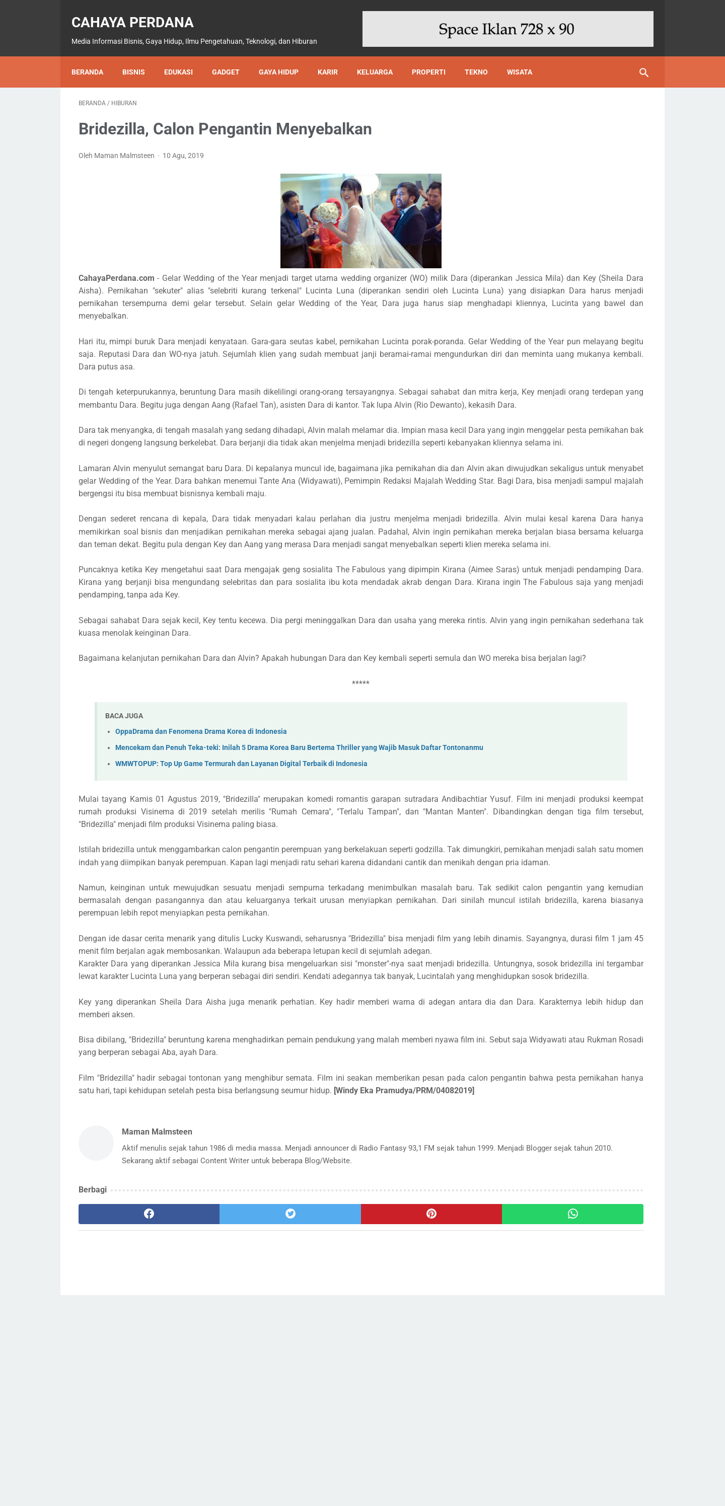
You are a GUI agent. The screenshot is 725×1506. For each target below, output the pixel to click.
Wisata (526, 54)
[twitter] (221, 1418)
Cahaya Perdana (140, 11)
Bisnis (140, 54)
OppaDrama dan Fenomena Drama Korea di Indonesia (201, 835)
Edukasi (185, 54)
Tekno (483, 54)
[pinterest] (316, 1418)
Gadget (233, 54)
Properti (436, 54)
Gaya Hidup (286, 54)
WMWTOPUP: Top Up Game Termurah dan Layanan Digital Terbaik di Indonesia (241, 878)
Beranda (94, 54)
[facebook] (126, 1418)
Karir (335, 54)
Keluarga (382, 54)
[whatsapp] (411, 1418)
